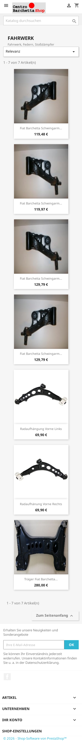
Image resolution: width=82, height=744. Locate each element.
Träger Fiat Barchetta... (41, 579)
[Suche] (41, 20)
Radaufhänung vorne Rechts (41, 504)
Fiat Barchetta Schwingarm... (41, 128)
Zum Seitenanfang (55, 616)
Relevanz (41, 51)
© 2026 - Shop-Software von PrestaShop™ (35, 738)
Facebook (7, 676)
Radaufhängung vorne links (41, 429)
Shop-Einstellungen (22, 731)
